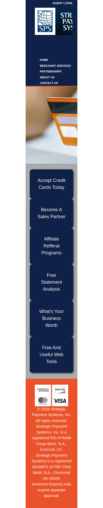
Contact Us (49, 83)
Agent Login (62, 3)
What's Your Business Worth (51, 318)
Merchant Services (55, 65)
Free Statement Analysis (51, 282)
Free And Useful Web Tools (52, 354)
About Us (47, 77)
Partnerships (50, 71)
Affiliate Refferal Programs (51, 245)
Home (44, 59)
